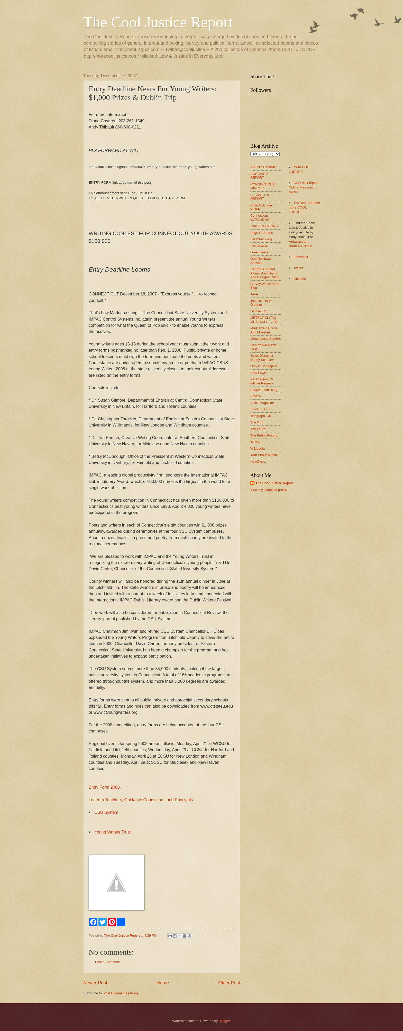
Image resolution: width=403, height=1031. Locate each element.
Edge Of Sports (261, 233)
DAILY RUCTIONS (264, 226)
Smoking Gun (260, 409)
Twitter (298, 268)
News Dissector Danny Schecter (262, 357)
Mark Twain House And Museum (264, 330)
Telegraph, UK (260, 416)
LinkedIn (300, 279)
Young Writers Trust (112, 832)
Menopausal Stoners (265, 339)
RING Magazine (262, 403)
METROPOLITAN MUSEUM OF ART (264, 319)
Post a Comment (107, 962)
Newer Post (95, 982)
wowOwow (258, 461)
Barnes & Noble (300, 246)
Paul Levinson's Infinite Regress (261, 381)
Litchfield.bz (259, 311)
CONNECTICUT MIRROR (262, 186)
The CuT (256, 422)
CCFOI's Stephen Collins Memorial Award (304, 187)
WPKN (255, 442)
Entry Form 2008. (105, 787)
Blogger (224, 1021)
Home (163, 982)
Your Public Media (263, 455)
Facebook (301, 257)
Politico (255, 396)
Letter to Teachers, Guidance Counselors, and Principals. (141, 799)
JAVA (254, 294)
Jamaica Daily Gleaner (260, 302)
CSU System (106, 812)
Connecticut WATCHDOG (260, 217)
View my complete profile (268, 490)
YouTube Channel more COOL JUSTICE (304, 207)
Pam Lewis (258, 373)
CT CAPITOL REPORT (260, 197)
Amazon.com (298, 241)
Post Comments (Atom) (121, 993)
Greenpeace (259, 252)
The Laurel (258, 429)
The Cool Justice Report (158, 22)
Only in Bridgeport (263, 366)
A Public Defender (263, 167)
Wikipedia (257, 448)
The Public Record (264, 435)
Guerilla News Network (260, 260)
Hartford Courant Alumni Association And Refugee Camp (264, 273)
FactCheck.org (261, 239)
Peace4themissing (263, 390)
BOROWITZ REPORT (259, 176)
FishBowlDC (259, 246)
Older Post (229, 982)
